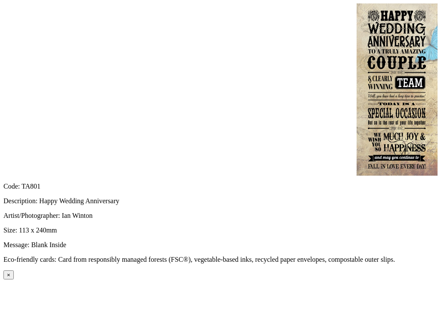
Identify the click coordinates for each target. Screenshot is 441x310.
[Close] (8, 274)
